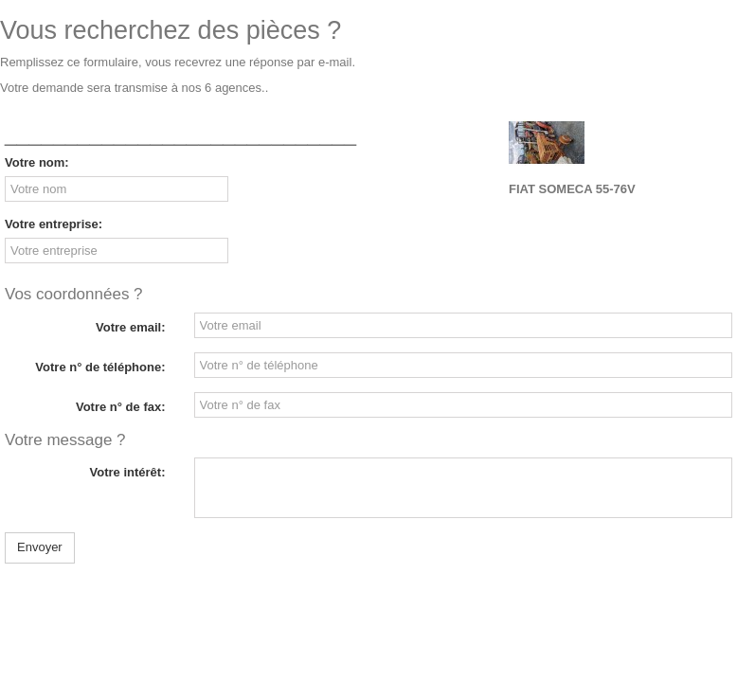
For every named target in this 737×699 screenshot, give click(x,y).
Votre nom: (37, 162)
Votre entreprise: (53, 224)
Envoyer (40, 547)
